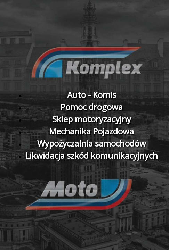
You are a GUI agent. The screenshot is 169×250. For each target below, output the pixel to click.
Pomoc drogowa (92, 106)
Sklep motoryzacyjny (91, 119)
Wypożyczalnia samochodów (91, 143)
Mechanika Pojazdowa (91, 131)
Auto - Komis (91, 94)
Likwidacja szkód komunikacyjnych (91, 155)
